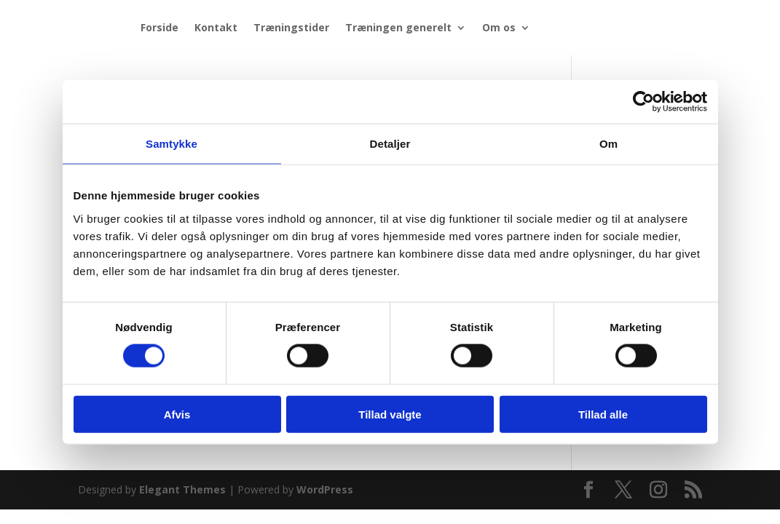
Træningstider (291, 27)
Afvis (177, 414)
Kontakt (215, 27)
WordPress (324, 489)
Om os (499, 27)
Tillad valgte (389, 414)
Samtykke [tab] (171, 144)
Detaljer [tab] (390, 144)
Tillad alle (603, 414)
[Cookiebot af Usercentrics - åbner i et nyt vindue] (643, 102)
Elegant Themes (182, 489)
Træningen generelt (398, 27)
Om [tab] (608, 144)
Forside (159, 27)
